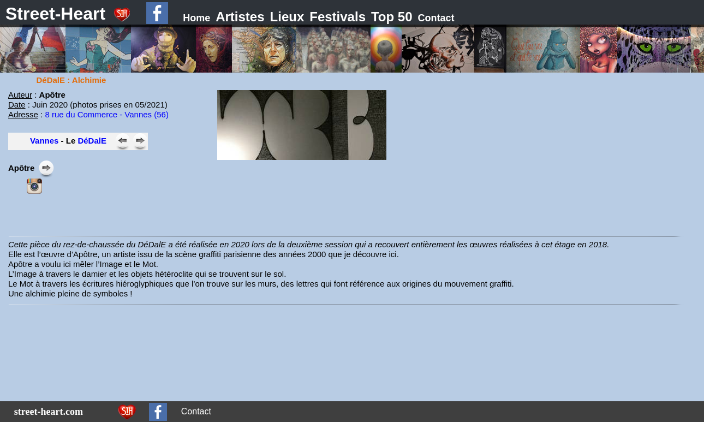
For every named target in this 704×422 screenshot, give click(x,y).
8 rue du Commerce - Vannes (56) (107, 114)
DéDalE (91, 140)
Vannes (44, 140)
